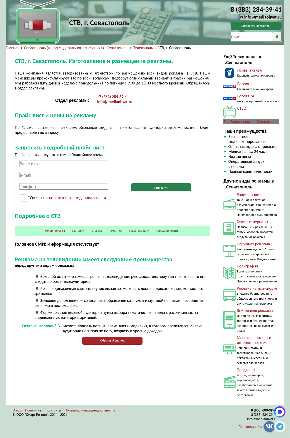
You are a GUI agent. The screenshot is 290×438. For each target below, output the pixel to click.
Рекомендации (139, 231)
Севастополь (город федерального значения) (63, 47)
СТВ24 (242, 108)
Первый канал (249, 70)
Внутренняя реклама (255, 310)
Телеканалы (143, 47)
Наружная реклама (253, 243)
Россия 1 (244, 83)
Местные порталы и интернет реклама (254, 340)
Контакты (54, 410)
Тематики (115, 231)
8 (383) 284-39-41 (264, 414)
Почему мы (34, 410)
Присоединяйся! (251, 426)
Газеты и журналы (252, 221)
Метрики (78, 231)
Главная (12, 47)
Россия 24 (245, 96)
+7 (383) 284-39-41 (113, 96)
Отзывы (97, 231)
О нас (17, 410)
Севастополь (117, 47)
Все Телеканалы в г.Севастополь (250, 121)
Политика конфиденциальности (90, 410)
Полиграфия (247, 266)
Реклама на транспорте (257, 288)
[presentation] (161, 169)
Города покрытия (167, 231)
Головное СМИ (55, 231)
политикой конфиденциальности (77, 197)
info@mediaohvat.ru (114, 101)
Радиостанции (249, 194)
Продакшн (246, 369)
